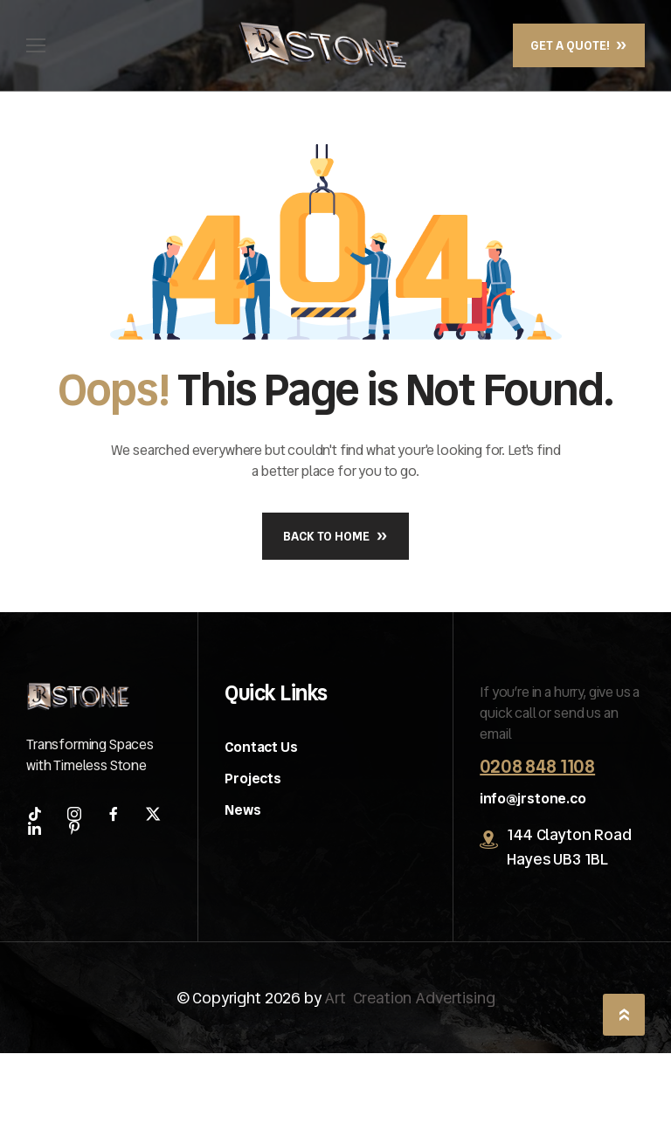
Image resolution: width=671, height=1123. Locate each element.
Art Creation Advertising (409, 997)
